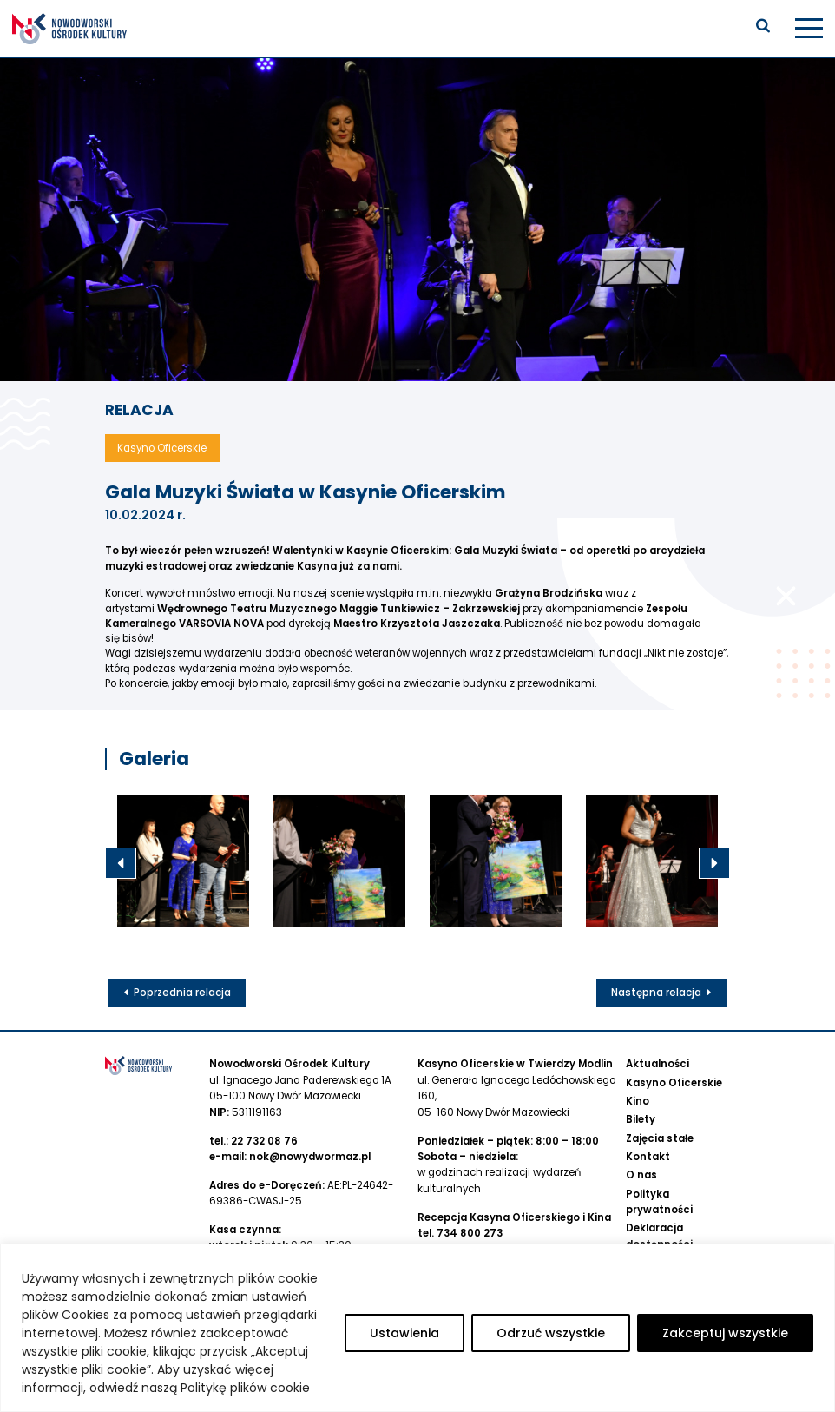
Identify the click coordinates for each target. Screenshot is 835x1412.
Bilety (640, 1119)
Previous (120, 863)
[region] (417, 1328)
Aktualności (657, 1064)
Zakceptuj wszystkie (725, 1333)
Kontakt (648, 1156)
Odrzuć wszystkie (550, 1333)
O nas (641, 1174)
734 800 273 (470, 1232)
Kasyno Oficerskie (674, 1082)
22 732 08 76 (264, 1140)
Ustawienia (404, 1333)
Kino (637, 1100)
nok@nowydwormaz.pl (310, 1156)
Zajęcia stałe (660, 1138)
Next (714, 863)
